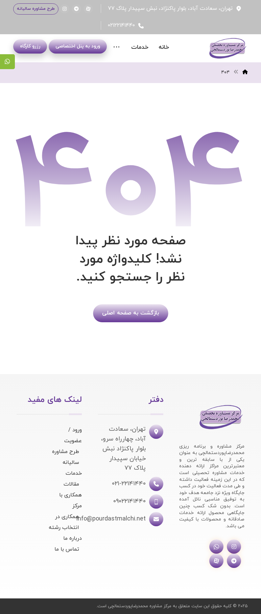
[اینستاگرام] (64, 9)
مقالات (71, 484)
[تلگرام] (76, 9)
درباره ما (72, 538)
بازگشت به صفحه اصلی (130, 313)
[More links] (116, 47)
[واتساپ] (216, 546)
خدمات (74, 473)
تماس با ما (66, 549)
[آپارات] (88, 9)
